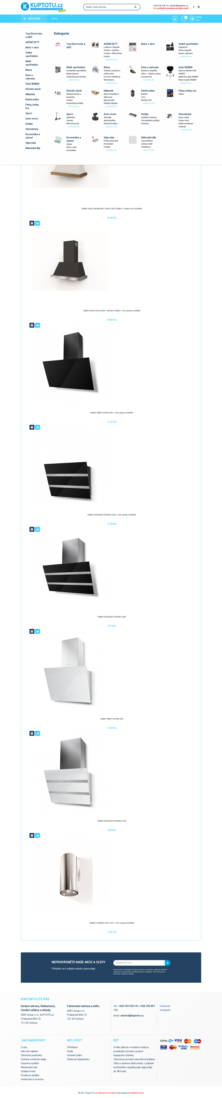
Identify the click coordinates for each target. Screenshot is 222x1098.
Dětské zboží (33, 89)
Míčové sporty (72, 123)
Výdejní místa (77, 27)
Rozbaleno (108, 144)
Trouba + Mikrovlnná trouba (113, 55)
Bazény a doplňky (149, 70)
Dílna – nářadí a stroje (151, 73)
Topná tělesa (147, 141)
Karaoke (145, 123)
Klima (28, 69)
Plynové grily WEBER (187, 80)
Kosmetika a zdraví (32, 136)
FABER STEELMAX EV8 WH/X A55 (111, 821)
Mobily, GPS (146, 100)
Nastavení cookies (107, 1093)
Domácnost (146, 77)
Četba (181, 94)
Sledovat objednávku (78, 1059)
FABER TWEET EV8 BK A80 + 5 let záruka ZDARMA (111, 413)
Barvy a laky (184, 117)
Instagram (165, 1010)
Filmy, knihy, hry (32, 106)
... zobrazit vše (110, 59)
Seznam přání (74, 1055)
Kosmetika (71, 150)
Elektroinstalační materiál (186, 125)
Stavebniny (31, 129)
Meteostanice (72, 73)
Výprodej (30, 142)
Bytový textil (109, 100)
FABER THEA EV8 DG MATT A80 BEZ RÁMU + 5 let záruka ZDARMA (111, 311)
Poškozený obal (111, 141)
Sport (28, 113)
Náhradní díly (32, 148)
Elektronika (32, 99)
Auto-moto (31, 118)
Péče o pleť (71, 147)
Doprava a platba (60, 27)
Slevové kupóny (132, 27)
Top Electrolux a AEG (33, 35)
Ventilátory (146, 147)
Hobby (29, 123)
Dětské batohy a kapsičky (73, 95)
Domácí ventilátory (112, 77)
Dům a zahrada (30, 77)
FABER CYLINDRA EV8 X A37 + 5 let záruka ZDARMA (111, 923)
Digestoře (183, 47)
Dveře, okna (184, 120)
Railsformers (137, 1093)
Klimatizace (109, 80)
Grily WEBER (32, 83)
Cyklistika (70, 117)
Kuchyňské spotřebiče (76, 70)
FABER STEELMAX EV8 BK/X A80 (112, 617)
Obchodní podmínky (31, 1055)
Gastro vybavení (186, 53)
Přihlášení (72, 1047)
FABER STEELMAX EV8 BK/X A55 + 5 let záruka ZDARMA (112, 515)
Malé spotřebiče (31, 63)
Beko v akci (32, 47)
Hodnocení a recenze (32, 1079)
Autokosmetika (110, 123)
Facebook (165, 1006)
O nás (24, 1047)
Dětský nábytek (110, 103)
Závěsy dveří (146, 144)
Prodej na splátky (30, 1075)
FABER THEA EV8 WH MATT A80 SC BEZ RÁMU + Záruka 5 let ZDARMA (112, 209)
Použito (107, 147)
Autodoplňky (109, 120)
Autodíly (107, 117)
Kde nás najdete (102, 27)
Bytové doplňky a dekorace (111, 95)
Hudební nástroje (148, 117)
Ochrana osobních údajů (123, 974)
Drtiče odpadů (185, 50)
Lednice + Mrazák (111, 47)
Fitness (69, 120)
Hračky (69, 100)
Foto (143, 97)
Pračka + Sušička (111, 50)
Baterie (144, 94)
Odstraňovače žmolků (76, 77)
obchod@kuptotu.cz (179, 6)
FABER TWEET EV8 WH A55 (111, 719)
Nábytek (30, 94)
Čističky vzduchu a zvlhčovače (112, 72)
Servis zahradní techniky (155, 27)
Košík (70, 1051)
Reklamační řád (29, 1067)
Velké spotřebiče (31, 54)
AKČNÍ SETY (32, 42)
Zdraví (69, 144)
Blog (89, 27)
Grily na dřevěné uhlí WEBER (187, 72)
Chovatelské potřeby (150, 120)
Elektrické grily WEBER (188, 77)
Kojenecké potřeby (74, 103)
